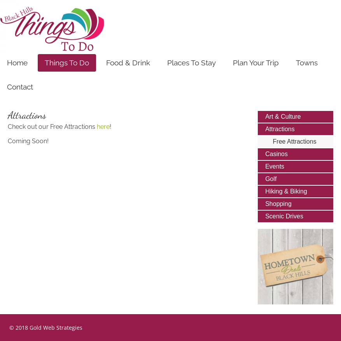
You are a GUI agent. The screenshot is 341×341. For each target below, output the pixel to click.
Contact (20, 87)
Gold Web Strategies (56, 327)
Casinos (276, 154)
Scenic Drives (284, 216)
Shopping (278, 203)
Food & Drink (128, 62)
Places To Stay (191, 62)
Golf (270, 179)
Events (274, 166)
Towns (307, 62)
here (103, 126)
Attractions (280, 129)
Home (17, 62)
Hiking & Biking (286, 191)
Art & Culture (283, 116)
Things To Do (67, 62)
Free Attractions (295, 141)
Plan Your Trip (256, 62)
